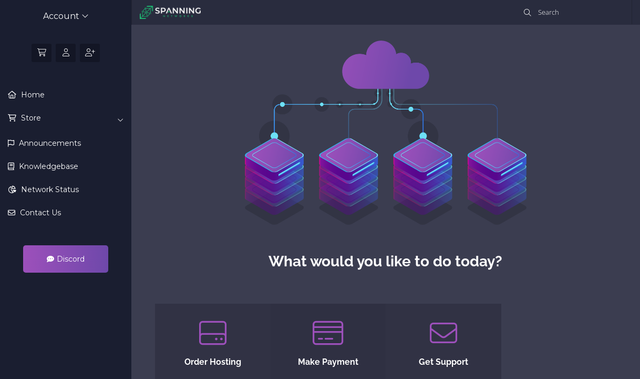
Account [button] (66, 16)
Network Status (49, 189)
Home (32, 94)
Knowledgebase (47, 166)
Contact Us (39, 212)
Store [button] (71, 118)
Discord (66, 259)
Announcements (49, 143)
